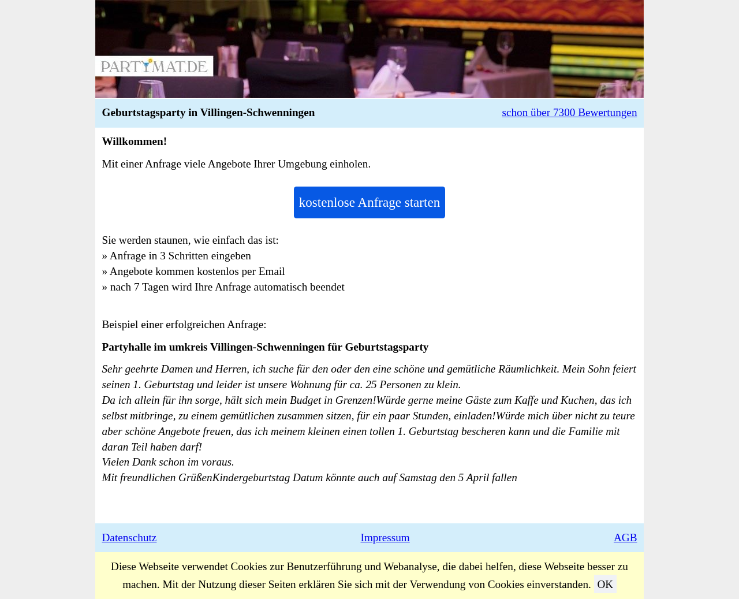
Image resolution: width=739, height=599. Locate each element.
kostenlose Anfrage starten (369, 202)
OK (605, 584)
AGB (625, 537)
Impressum (385, 537)
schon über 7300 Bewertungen (569, 112)
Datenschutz (129, 537)
